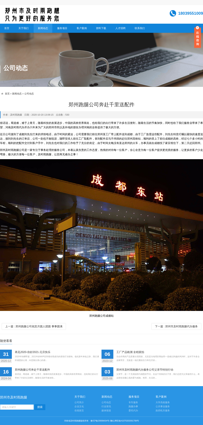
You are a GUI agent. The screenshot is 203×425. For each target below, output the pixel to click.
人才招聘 (120, 28)
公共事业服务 (163, 406)
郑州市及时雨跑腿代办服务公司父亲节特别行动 (144, 369)
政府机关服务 (163, 410)
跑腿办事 (133, 406)
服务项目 (62, 28)
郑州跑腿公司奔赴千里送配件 (32, 369)
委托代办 (133, 410)
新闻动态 (43, 28)
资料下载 (101, 28)
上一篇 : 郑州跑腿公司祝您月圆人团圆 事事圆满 (33, 326)
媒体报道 (106, 410)
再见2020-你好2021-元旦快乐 (32, 352)
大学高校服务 (163, 402)
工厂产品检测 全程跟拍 (130, 352)
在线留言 (79, 410)
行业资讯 (106, 406)
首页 (6, 28)
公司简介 (79, 402)
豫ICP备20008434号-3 (101, 421)
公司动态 (29, 93)
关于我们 (23, 28)
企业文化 (79, 406)
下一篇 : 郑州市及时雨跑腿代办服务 (176, 326)
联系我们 (140, 28)
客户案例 (82, 28)
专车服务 (133, 402)
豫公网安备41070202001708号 (125, 421)
